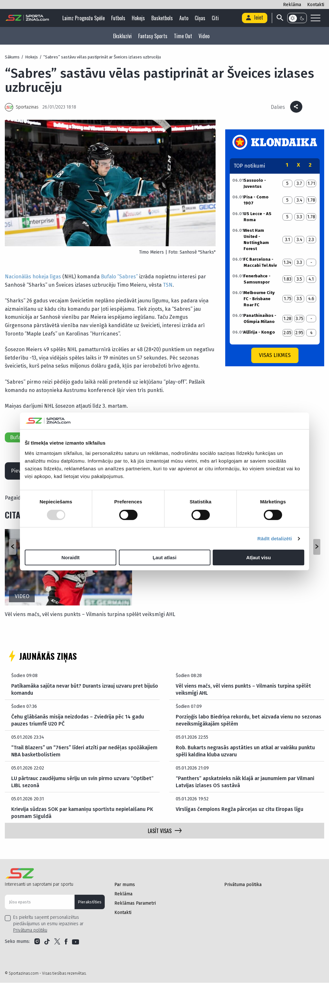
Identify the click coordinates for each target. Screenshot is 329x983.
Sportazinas (27, 107)
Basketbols (162, 18)
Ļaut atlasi (164, 557)
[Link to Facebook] (66, 942)
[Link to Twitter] (57, 942)
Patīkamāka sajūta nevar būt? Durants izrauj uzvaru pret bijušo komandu (84, 689)
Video (204, 36)
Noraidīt (70, 557)
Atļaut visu (258, 557)
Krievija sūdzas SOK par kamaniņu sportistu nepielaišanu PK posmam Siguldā (82, 813)
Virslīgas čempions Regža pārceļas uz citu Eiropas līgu (239, 809)
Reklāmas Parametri (135, 903)
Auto (184, 18)
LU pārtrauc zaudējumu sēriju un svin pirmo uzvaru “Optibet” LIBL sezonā (82, 782)
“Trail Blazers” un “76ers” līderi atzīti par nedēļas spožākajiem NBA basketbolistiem (84, 751)
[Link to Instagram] (37, 942)
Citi (215, 18)
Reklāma (292, 4)
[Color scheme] (297, 18)
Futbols (119, 18)
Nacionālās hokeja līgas (33, 277)
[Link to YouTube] (75, 942)
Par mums (124, 885)
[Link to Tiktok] (47, 942)
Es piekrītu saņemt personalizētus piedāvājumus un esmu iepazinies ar (48, 924)
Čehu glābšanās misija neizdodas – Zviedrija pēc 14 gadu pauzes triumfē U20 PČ (78, 720)
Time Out (183, 36)
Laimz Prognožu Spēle (84, 18)
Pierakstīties (90, 902)
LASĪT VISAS (165, 831)
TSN (168, 285)
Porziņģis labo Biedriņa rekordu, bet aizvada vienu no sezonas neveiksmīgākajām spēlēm (249, 720)
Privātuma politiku (30, 930)
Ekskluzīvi (122, 36)
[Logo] (27, 18)
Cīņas (200, 18)
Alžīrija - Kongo (259, 332)
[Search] (279, 18)
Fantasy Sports (152, 36)
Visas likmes (275, 355)
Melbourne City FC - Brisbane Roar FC (259, 298)
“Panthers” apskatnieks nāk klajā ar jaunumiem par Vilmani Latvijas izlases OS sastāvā (245, 782)
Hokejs (139, 18)
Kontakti (315, 4)
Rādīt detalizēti (274, 538)
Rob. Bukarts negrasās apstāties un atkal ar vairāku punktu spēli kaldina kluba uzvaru (245, 751)
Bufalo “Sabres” (119, 277)
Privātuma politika (243, 885)
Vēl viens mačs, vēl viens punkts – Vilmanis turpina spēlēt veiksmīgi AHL (90, 615)
